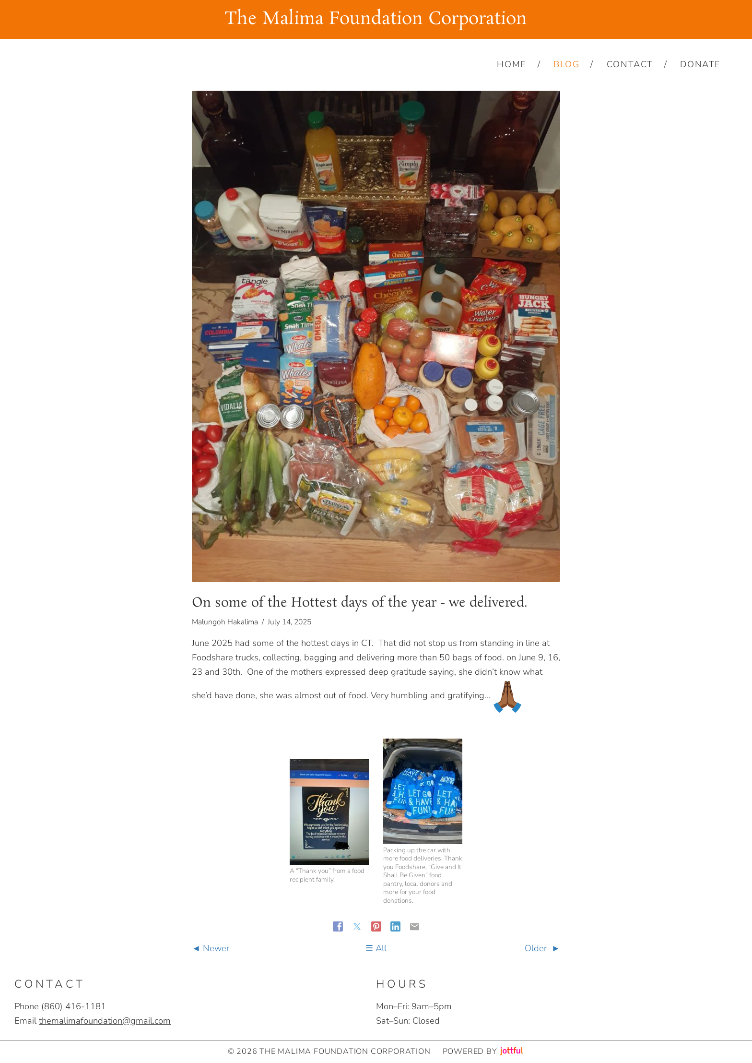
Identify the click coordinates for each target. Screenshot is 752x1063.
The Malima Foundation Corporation (376, 19)
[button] (329, 812)
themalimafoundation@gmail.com (105, 1021)
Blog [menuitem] (566, 64)
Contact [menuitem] (630, 64)
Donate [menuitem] (700, 64)
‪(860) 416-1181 (73, 1006)
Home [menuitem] (511, 64)
